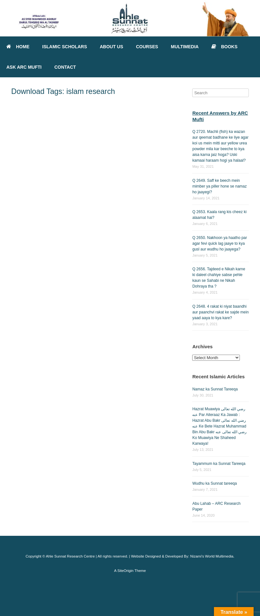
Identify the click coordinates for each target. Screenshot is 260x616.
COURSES (147, 46)
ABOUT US (111, 46)
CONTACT (65, 67)
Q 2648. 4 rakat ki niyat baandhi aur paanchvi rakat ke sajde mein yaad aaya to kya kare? (220, 312)
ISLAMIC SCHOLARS (64, 46)
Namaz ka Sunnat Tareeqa (215, 389)
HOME (17, 46)
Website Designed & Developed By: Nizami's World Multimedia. (182, 556)
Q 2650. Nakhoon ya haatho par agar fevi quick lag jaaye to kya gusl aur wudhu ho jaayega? (219, 243)
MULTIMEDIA (185, 46)
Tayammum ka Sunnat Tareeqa (218, 463)
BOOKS (224, 46)
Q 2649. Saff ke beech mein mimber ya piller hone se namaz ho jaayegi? (219, 186)
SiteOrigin (125, 571)
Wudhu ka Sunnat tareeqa (214, 483)
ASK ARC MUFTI (24, 67)
